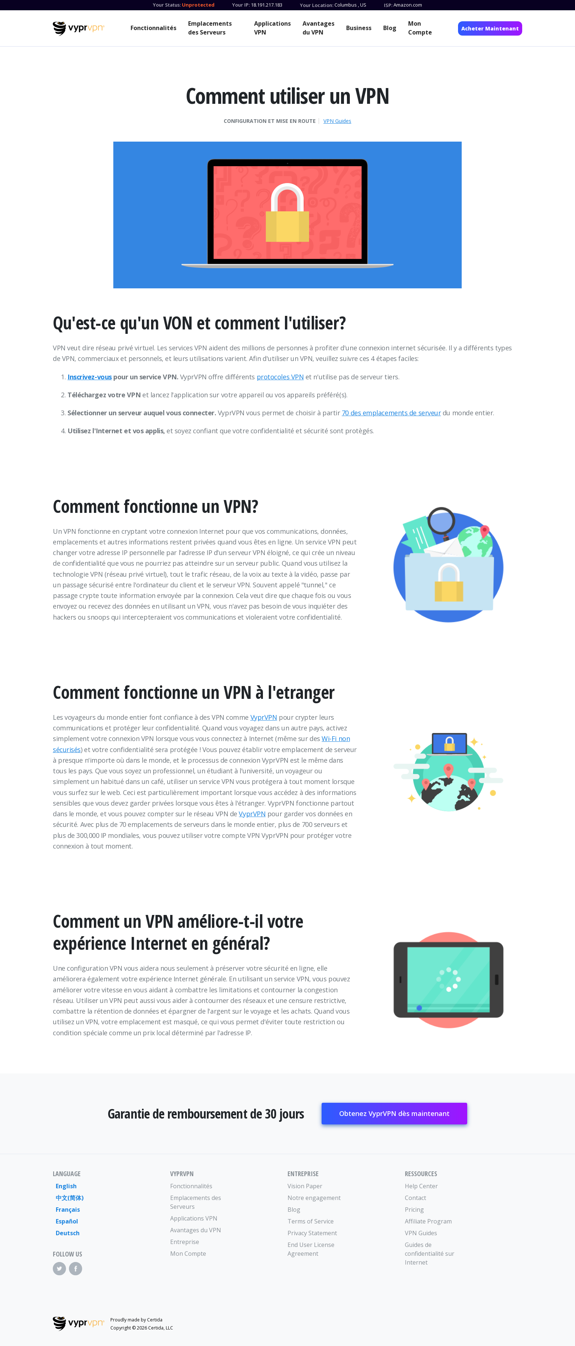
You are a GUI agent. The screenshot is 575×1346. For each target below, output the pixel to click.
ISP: (388, 5)
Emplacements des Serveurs (210, 27)
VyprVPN (263, 717)
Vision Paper (305, 1186)
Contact (415, 1198)
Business (358, 28)
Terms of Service (311, 1221)
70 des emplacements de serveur (391, 412)
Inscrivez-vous (89, 376)
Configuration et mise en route (270, 121)
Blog (389, 28)
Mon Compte (420, 27)
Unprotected (198, 4)
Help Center (421, 1186)
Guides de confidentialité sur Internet (429, 1253)
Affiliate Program (428, 1221)
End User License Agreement (311, 1249)
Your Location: (316, 5)
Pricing (414, 1209)
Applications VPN (272, 27)
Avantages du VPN (318, 27)
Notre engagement (314, 1198)
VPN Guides (337, 121)
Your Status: (167, 4)
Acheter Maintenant (490, 28)
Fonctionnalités (153, 28)
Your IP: (241, 4)
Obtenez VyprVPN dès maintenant (394, 1113)
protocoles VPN (280, 376)
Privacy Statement (312, 1233)
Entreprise (184, 1242)
